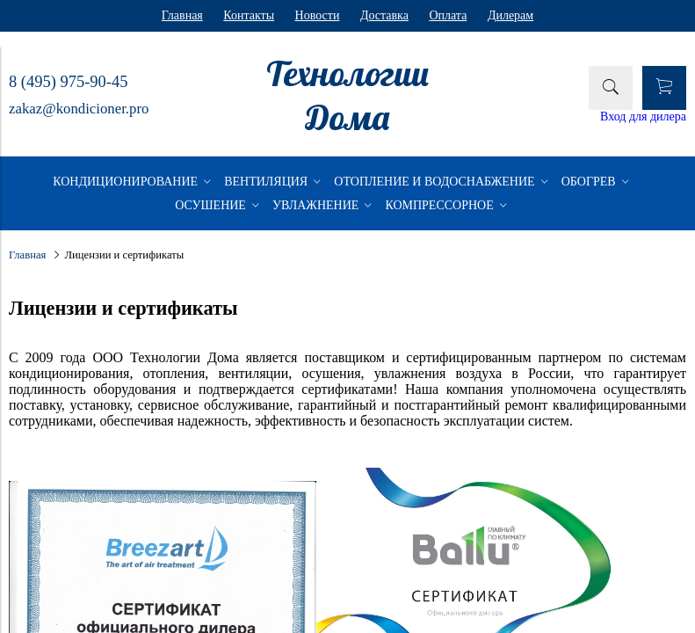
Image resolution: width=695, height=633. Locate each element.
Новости (317, 15)
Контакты (248, 15)
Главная (182, 15)
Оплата (448, 15)
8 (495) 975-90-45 (68, 82)
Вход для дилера (643, 116)
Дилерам (510, 15)
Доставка (384, 15)
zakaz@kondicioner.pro (78, 108)
